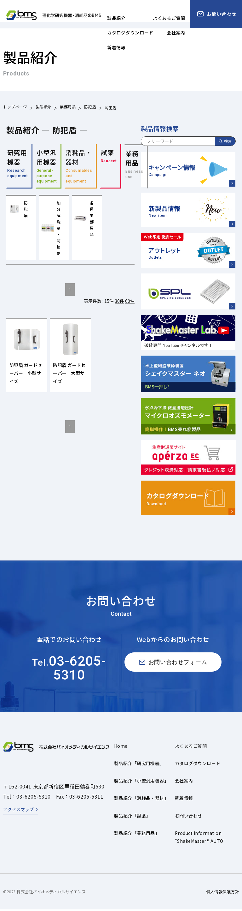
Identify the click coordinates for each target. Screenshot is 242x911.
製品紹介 (43, 107)
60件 (130, 303)
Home (121, 747)
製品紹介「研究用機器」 (139, 765)
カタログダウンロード (198, 765)
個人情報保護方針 (222, 893)
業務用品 (68, 107)
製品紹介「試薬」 (132, 817)
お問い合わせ (188, 817)
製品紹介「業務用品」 (137, 834)
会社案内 (184, 782)
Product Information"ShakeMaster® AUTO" (200, 838)
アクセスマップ (18, 811)
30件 (119, 303)
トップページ (15, 107)
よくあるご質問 (191, 747)
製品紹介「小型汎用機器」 (141, 782)
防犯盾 (90, 107)
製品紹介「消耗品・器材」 (141, 800)
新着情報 (184, 800)
